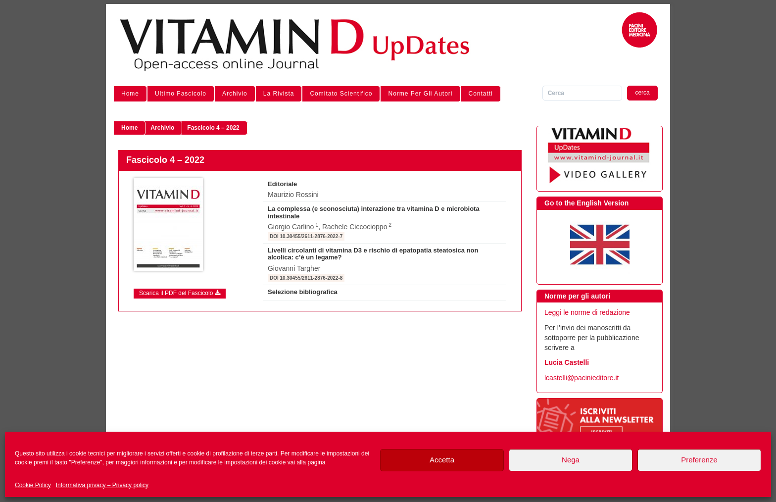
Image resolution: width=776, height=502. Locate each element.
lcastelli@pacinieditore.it (581, 378)
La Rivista (278, 93)
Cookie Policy (33, 485)
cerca (642, 92)
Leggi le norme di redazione (587, 312)
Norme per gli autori (420, 93)
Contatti (481, 93)
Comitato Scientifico (341, 93)
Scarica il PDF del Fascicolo (179, 293)
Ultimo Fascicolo (180, 93)
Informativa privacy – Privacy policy (102, 485)
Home (130, 93)
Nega (571, 459)
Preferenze (699, 459)
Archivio (234, 93)
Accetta (442, 459)
